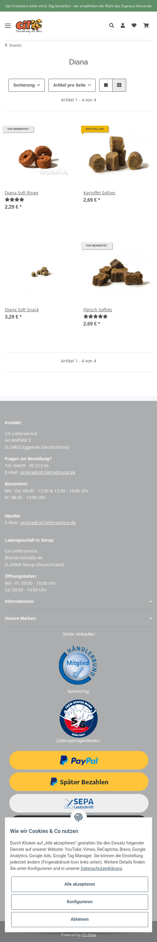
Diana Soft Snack (22, 309)
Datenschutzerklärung (101, 868)
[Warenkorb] (146, 25)
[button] (113, 25)
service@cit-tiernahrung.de (47, 472)
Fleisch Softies (97, 309)
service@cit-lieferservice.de (48, 522)
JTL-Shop (89, 934)
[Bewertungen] (17, 199)
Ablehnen (80, 919)
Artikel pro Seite (70, 85)
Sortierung (24, 85)
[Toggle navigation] (8, 21)
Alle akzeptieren (79, 884)
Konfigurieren (80, 901)
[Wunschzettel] (134, 25)
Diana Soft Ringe (21, 193)
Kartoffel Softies (99, 193)
